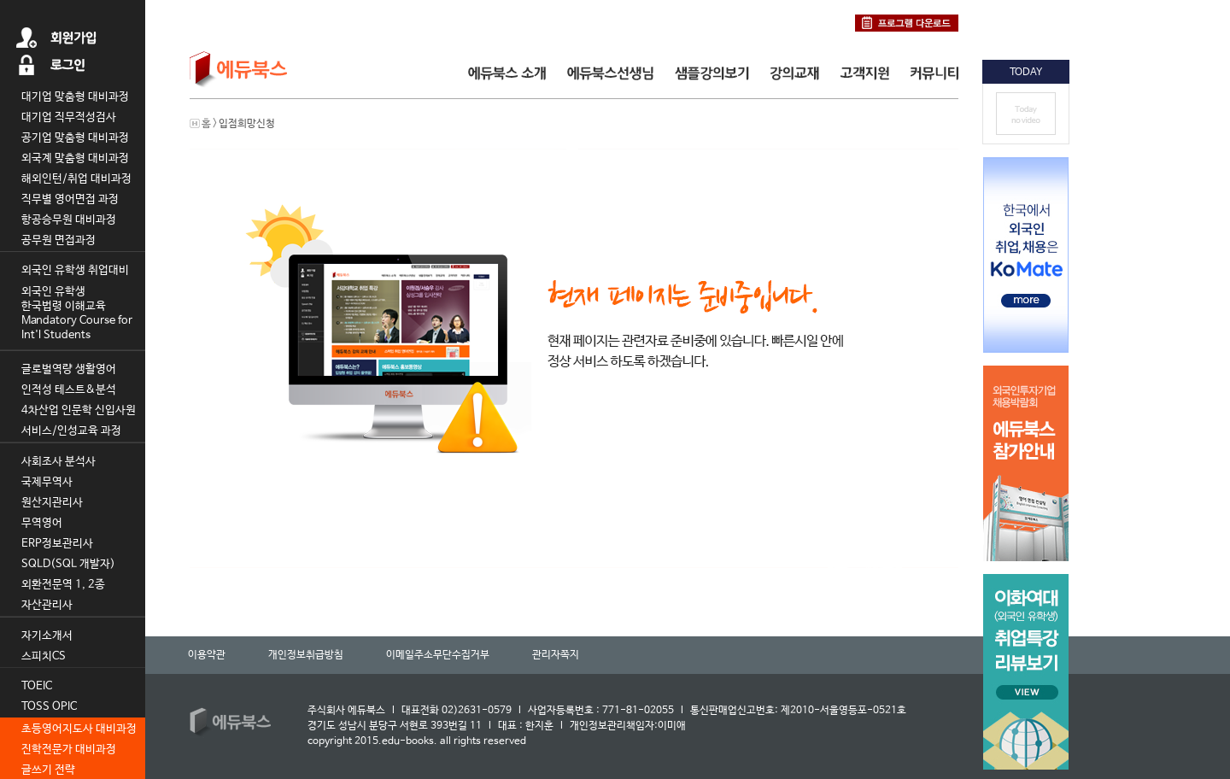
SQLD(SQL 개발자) (68, 564)
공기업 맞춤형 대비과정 (75, 138)
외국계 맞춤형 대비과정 (75, 158)
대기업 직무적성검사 (68, 117)
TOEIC (36, 686)
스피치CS (43, 656)
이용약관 (207, 655)
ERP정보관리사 (57, 543)
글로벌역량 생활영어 (68, 369)
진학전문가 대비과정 (68, 749)
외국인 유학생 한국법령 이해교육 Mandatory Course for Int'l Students (76, 313)
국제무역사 (47, 482)
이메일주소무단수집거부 (437, 655)
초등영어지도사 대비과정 (79, 729)
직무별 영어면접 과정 (70, 199)
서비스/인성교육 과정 (71, 431)
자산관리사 (47, 605)
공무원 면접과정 (58, 240)
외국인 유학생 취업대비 (75, 270)
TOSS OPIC (49, 706)
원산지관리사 (52, 502)
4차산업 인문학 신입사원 (78, 410)
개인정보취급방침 (305, 655)
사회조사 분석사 (58, 461)
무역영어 (41, 523)
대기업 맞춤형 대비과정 (75, 97)
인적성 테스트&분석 (68, 390)
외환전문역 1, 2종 (63, 584)
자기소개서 (47, 636)
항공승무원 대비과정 (68, 220)
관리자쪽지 (555, 655)
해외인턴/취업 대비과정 (76, 179)
